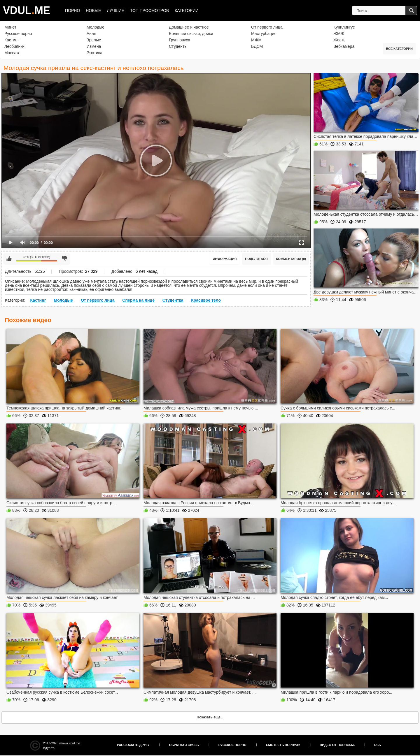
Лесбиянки (14, 46)
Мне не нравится (64, 259)
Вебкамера (343, 46)
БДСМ (257, 46)
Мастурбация (263, 33)
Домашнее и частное (189, 27)
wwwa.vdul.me (69, 743)
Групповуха (179, 40)
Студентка (172, 300)
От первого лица (267, 27)
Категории (186, 10)
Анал (91, 33)
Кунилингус (344, 27)
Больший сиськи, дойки (191, 33)
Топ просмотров (149, 10)
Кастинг (11, 40)
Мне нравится (9, 259)
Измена (94, 46)
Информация (225, 259)
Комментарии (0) (291, 259)
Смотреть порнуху (283, 745)
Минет (10, 27)
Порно (72, 10)
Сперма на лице (138, 300)
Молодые (95, 27)
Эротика (94, 52)
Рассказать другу (133, 745)
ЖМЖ (338, 33)
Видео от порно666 (337, 745)
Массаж (11, 52)
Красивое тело (206, 300)
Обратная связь (184, 745)
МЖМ (256, 40)
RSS (377, 745)
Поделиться (256, 259)
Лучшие (115, 10)
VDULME (26, 10)
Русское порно (18, 33)
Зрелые (94, 40)
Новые (93, 10)
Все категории (399, 48)
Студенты (178, 46)
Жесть (339, 40)
